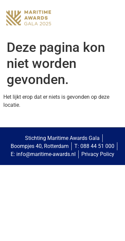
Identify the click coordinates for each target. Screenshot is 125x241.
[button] (113, 18)
